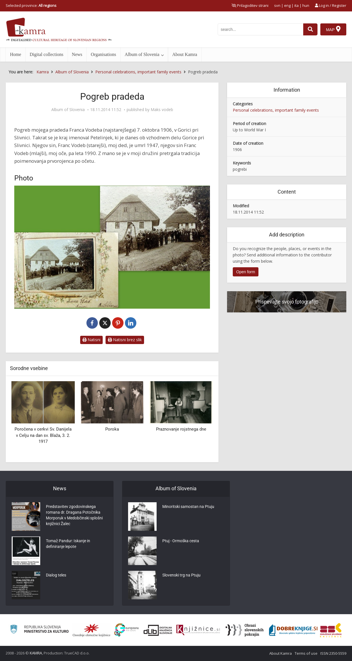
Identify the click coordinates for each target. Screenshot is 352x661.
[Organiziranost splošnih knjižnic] (91, 630)
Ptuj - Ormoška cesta (180, 541)
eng (287, 5)
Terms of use (306, 653)
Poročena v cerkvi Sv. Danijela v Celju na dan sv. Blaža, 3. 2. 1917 (43, 435)
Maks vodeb (162, 109)
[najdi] (310, 29)
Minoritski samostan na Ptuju (188, 506)
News (77, 54)
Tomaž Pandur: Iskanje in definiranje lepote (68, 544)
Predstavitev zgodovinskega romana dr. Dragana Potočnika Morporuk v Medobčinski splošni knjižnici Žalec (74, 515)
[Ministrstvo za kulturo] (39, 630)
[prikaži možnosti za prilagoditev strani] (250, 5)
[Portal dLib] (158, 630)
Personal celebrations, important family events (276, 110)
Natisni (91, 339)
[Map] (333, 29)
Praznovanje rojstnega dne (181, 429)
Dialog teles (56, 575)
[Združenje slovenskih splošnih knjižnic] (198, 630)
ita (296, 5)
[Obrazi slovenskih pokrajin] (244, 630)
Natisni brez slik (125, 339)
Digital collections (46, 54)
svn (277, 5)
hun (305, 5)
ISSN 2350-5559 (333, 653)
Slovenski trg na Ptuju (181, 575)
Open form (245, 272)
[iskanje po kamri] (260, 29)
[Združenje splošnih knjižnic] (330, 630)
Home (15, 54)
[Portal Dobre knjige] (293, 630)
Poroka (112, 429)
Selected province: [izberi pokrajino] (31, 5)
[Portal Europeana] (126, 630)
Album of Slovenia (142, 54)
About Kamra (184, 54)
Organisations (103, 54)
